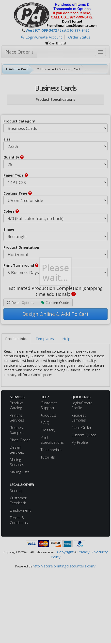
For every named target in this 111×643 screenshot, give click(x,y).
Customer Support (49, 405)
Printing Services (17, 417)
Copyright (65, 551)
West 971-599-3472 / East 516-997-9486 (57, 30)
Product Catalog (16, 405)
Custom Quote (55, 302)
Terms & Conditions (19, 520)
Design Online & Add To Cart (55, 314)
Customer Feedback (18, 500)
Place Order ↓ (19, 52)
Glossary (48, 429)
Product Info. (16, 338)
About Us (48, 415)
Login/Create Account (41, 37)
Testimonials (51, 449)
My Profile (79, 442)
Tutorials (48, 457)
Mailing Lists (20, 471)
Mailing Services (17, 462)
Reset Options (20, 302)
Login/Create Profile (82, 405)
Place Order (20, 439)
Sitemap (17, 490)
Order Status (79, 37)
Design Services (17, 450)
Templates (44, 338)
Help (66, 338)
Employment (20, 510)
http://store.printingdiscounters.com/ (64, 565)
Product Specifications (55, 99)
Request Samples (17, 430)
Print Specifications (52, 440)
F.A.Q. (45, 422)
